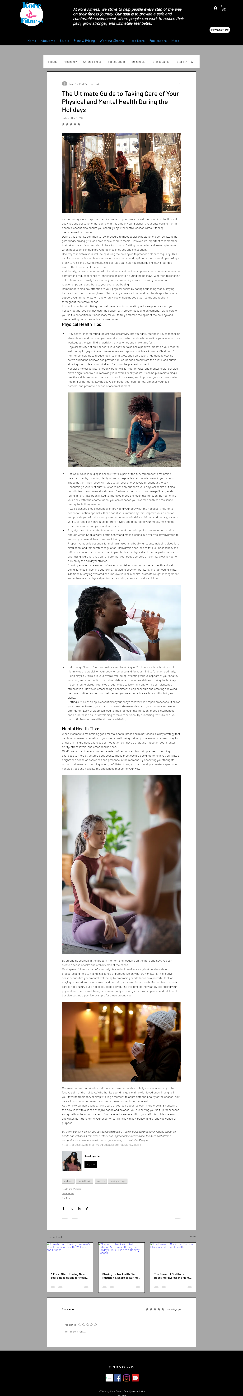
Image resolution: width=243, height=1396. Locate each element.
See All (193, 1236)
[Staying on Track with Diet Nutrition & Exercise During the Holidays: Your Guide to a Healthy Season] (121, 1255)
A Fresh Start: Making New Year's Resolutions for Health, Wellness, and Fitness (70, 1275)
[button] (224, 8)
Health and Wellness (71, 1188)
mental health (84, 1181)
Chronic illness (92, 61)
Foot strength (116, 61)
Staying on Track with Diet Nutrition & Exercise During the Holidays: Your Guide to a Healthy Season (120, 1275)
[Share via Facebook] (63, 1208)
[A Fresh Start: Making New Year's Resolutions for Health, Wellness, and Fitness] (70, 1255)
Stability (182, 61)
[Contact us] (220, 30)
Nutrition (66, 1198)
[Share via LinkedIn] (79, 1208)
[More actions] (179, 84)
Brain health (138, 61)
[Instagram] (126, 1377)
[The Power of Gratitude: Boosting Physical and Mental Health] (173, 1256)
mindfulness (68, 1193)
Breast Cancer (161, 61)
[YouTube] (135, 1377)
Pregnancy (70, 61)
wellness (68, 1181)
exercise (101, 1181)
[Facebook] (117, 1377)
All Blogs (52, 61)
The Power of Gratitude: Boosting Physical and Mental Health (172, 1275)
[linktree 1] (109, 1377)
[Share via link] (87, 1208)
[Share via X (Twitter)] (71, 1208)
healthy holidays (117, 1181)
